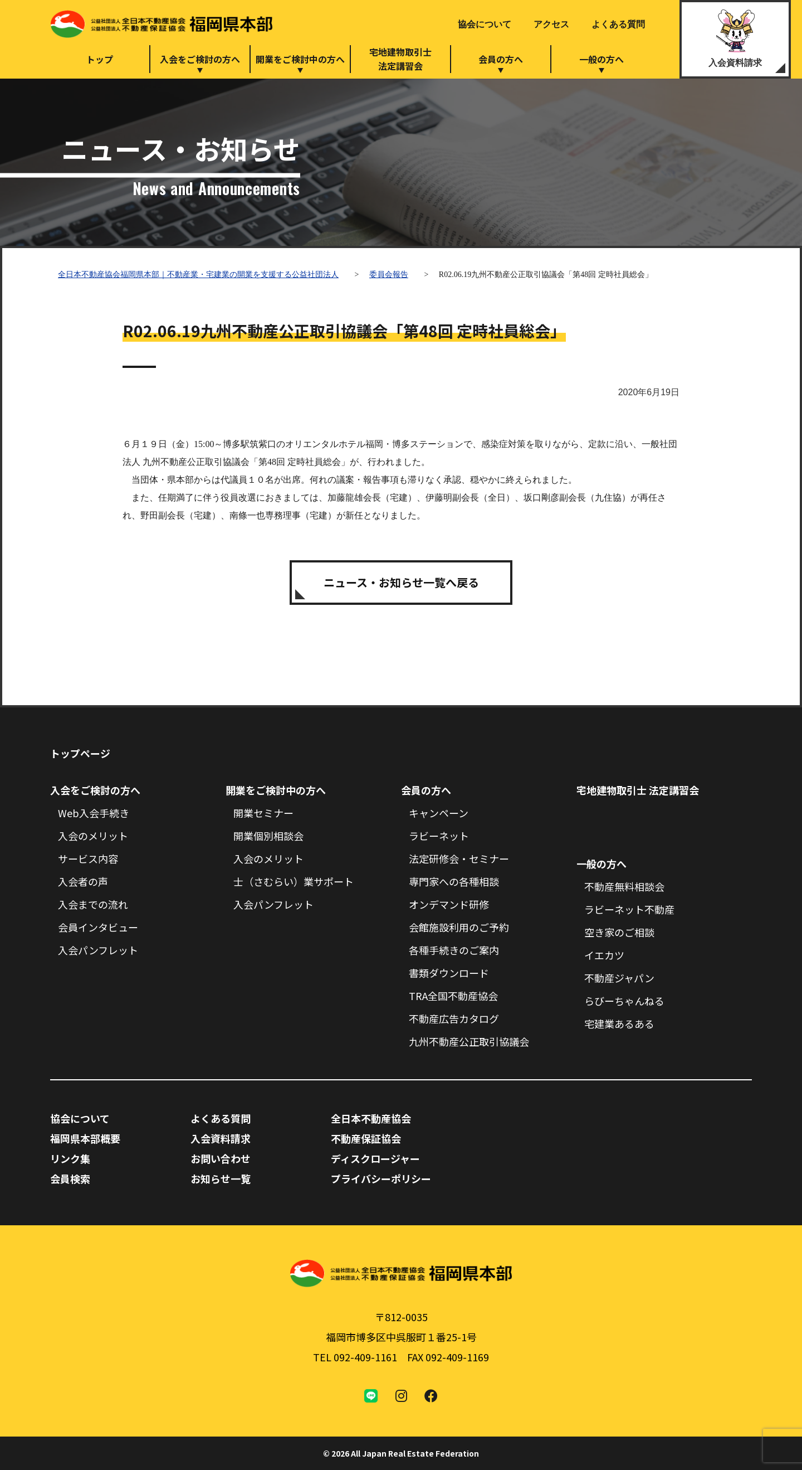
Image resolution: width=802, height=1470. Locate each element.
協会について (484, 24)
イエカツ (604, 955)
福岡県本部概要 (85, 1138)
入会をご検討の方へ (200, 59)
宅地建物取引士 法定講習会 (637, 790)
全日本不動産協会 (371, 1118)
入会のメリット (93, 835)
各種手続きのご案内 (454, 950)
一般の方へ (601, 59)
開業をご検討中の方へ (300, 59)
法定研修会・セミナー (459, 858)
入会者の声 (83, 881)
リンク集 (70, 1158)
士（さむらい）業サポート (293, 881)
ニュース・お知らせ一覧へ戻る (401, 582)
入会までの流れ (93, 904)
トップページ (80, 753)
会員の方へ (500, 59)
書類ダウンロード (449, 973)
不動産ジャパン (619, 978)
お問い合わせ (220, 1158)
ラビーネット (439, 835)
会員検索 (70, 1178)
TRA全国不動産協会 (453, 995)
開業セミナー (263, 813)
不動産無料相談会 (624, 886)
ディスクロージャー (375, 1158)
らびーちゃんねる (624, 1000)
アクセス (551, 24)
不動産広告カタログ (454, 1018)
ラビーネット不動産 (629, 909)
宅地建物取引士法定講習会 (400, 58)
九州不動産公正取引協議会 (469, 1041)
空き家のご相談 (619, 932)
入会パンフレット (98, 950)
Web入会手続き (93, 813)
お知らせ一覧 (220, 1178)
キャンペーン (438, 813)
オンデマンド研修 (449, 904)
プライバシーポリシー (381, 1178)
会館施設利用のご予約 (459, 927)
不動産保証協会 (366, 1138)
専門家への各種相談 (454, 881)
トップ (99, 59)
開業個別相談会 (268, 835)
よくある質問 (618, 24)
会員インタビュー (98, 927)
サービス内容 (88, 858)
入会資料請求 (735, 62)
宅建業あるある (619, 1023)
